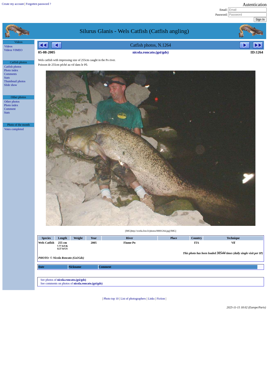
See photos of (63, 280)
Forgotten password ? (38, 4)
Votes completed (14, 129)
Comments (10, 74)
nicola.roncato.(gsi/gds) (150, 52)
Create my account (13, 4)
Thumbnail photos (15, 81)
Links (151, 298)
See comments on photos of (71, 283)
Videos (8, 46)
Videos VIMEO (13, 50)
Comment (10, 109)
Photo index (11, 70)
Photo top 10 (111, 298)
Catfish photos (12, 66)
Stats (7, 77)
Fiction (161, 298)
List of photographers (133, 298)
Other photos (12, 101)
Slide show (10, 85)
